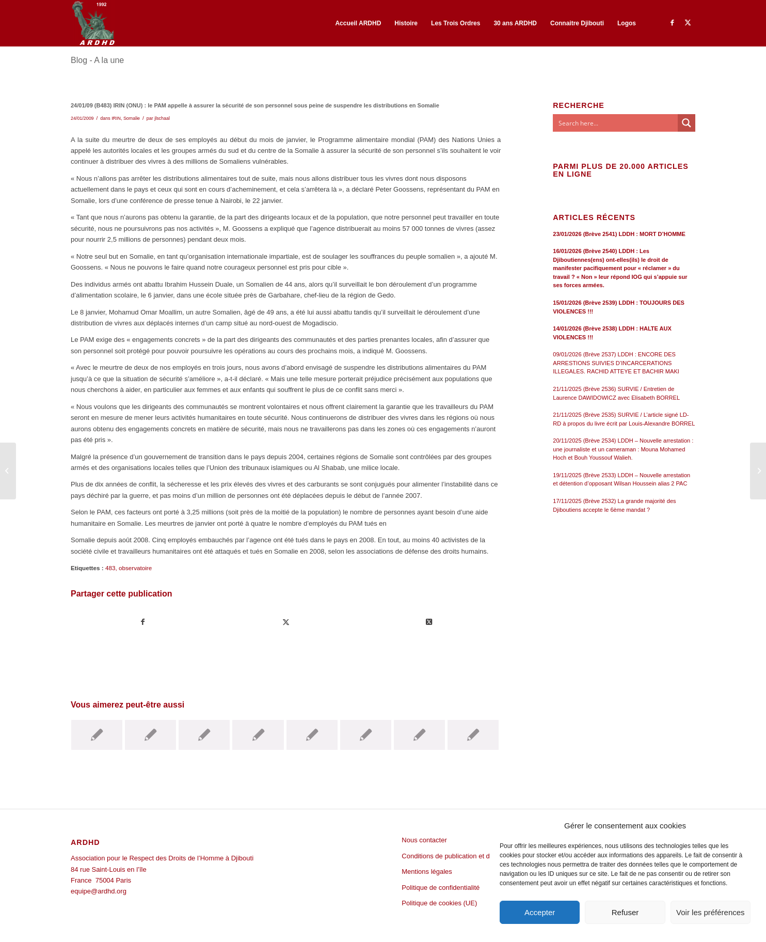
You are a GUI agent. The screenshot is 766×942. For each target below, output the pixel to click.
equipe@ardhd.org (98, 891)
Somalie (131, 118)
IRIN (116, 118)
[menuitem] (358, 23)
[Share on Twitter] (429, 622)
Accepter (539, 912)
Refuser (625, 912)
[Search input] (615, 123)
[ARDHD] (93, 23)
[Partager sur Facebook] (142, 622)
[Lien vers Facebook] (672, 22)
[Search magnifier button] (686, 123)
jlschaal (162, 118)
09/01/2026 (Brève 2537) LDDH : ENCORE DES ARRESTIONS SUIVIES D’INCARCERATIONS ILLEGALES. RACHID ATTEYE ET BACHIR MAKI (616, 362)
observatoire (135, 567)
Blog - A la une (97, 60)
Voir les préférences (710, 912)
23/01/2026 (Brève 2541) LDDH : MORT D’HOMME (619, 234)
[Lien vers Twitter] (687, 22)
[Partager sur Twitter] (286, 622)
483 (110, 567)
